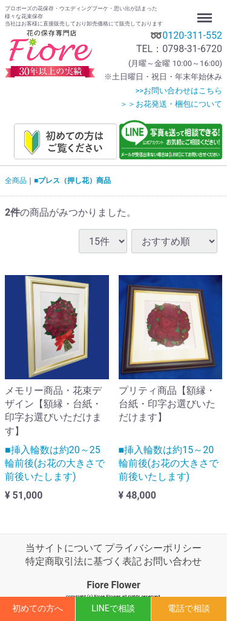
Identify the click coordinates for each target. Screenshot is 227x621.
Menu (206, 12)
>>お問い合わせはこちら (178, 90)
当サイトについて (64, 548)
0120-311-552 (192, 35)
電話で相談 (189, 608)
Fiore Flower (113, 585)
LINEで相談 (112, 608)
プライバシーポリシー (153, 548)
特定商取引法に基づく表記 (83, 562)
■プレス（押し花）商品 (72, 180)
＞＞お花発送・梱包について (171, 103)
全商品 (16, 180)
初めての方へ (37, 608)
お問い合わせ (172, 562)
